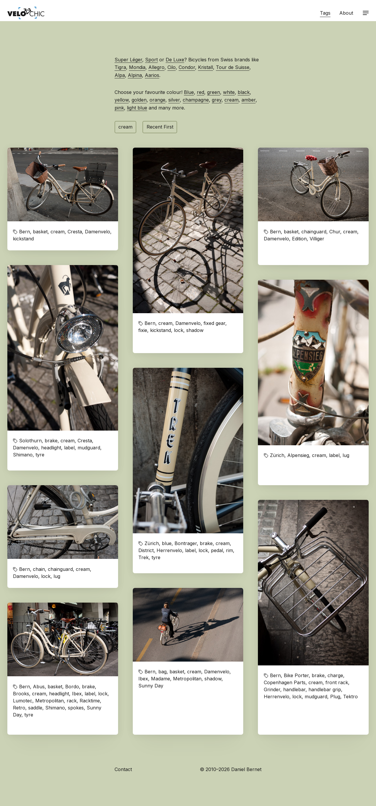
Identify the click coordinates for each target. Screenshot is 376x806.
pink (119, 108)
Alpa (120, 75)
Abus (39, 686)
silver (174, 100)
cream (231, 100)
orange (157, 100)
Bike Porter (296, 675)
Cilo (171, 67)
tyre (40, 455)
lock (178, 330)
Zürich (277, 455)
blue (167, 543)
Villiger (317, 239)
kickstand (23, 239)
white (229, 92)
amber (248, 100)
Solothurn (30, 441)
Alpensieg (298, 455)
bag (162, 672)
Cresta (75, 232)
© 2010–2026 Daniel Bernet (230, 769)
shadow (195, 330)
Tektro (350, 696)
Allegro (156, 67)
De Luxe (175, 60)
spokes (76, 708)
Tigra (120, 67)
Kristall (205, 67)
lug (346, 455)
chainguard (313, 232)
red (200, 92)
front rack (336, 682)
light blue (137, 108)
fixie (142, 330)
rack (72, 701)
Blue (189, 92)
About (346, 13)
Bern (24, 232)
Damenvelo (97, 232)
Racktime (90, 701)
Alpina (135, 75)
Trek (143, 557)
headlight (51, 448)
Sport (151, 60)
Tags (325, 13)
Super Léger (128, 60)
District (146, 550)
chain (39, 569)
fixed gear (214, 323)
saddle (35, 708)
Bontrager (185, 543)
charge (335, 675)
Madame (160, 679)
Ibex (143, 679)
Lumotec (22, 701)
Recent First (160, 127)
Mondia (137, 67)
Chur (334, 232)
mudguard (89, 448)
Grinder (272, 689)
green (213, 92)
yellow (122, 100)
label (69, 448)
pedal (217, 550)
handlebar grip (324, 689)
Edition (299, 239)
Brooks (21, 694)
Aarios (152, 75)
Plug (335, 696)
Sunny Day (150, 686)
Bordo (72, 686)
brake (51, 441)
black (244, 92)
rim (229, 550)
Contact (123, 769)
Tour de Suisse (232, 67)
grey (216, 100)
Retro (19, 708)
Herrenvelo (169, 550)
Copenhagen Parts (285, 682)
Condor (187, 67)
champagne (196, 100)
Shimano (23, 455)
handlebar (294, 689)
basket (40, 232)
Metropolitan (187, 679)
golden (139, 100)
